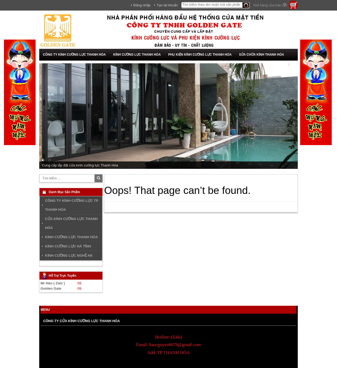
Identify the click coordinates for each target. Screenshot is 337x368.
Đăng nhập (142, 5)
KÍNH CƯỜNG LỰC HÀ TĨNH (68, 246)
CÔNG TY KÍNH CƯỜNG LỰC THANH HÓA (74, 54)
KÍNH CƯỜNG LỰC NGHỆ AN (68, 255)
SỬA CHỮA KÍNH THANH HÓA (261, 54)
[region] (168, 116)
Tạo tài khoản (167, 5)
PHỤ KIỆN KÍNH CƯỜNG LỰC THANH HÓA (200, 54)
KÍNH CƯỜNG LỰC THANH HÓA (137, 54)
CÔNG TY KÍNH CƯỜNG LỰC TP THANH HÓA (71, 205)
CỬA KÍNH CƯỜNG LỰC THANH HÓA (71, 223)
